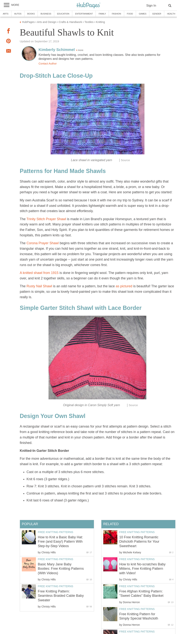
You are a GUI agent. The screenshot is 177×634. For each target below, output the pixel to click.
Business (46, 14)
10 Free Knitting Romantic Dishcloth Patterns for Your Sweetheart (139, 541)
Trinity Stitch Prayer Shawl (46, 219)
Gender (156, 14)
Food (130, 14)
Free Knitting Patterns (137, 532)
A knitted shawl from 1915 (39, 273)
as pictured (123, 286)
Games (142, 14)
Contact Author (48, 63)
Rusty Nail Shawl (39, 286)
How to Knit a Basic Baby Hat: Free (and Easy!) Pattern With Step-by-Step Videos (60, 541)
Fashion (116, 14)
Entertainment (84, 14)
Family (102, 14)
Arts (5, 14)
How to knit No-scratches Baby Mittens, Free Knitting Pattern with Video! (142, 568)
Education (63, 14)
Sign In (151, 5)
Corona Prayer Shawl (43, 243)
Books (31, 14)
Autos (17, 14)
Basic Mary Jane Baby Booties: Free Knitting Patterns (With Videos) (61, 568)
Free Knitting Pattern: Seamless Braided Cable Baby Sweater (61, 595)
